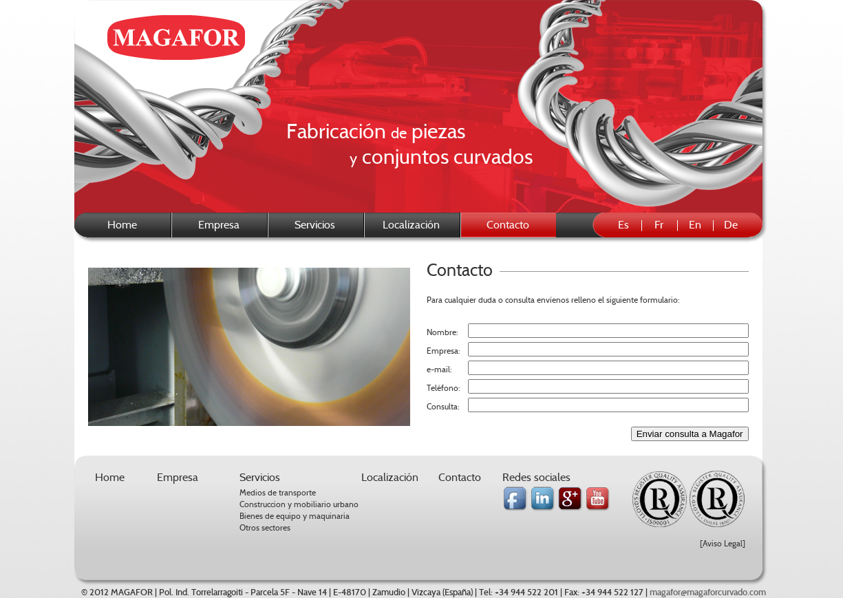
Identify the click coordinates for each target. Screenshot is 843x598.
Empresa (218, 224)
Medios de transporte (277, 492)
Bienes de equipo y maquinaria (294, 516)
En (695, 224)
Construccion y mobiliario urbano (299, 504)
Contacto (459, 477)
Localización (411, 224)
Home (122, 224)
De (731, 224)
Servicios (315, 224)
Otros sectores (264, 527)
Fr (658, 224)
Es (623, 224)
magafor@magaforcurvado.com (708, 592)
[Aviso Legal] (722, 543)
